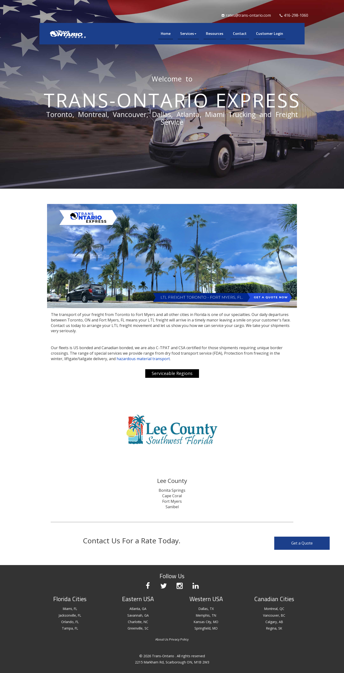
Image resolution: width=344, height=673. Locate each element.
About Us (161, 639)
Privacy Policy (179, 639)
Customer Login (269, 33)
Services (188, 33)
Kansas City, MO (206, 622)
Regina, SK (274, 628)
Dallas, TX (206, 608)
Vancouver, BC (274, 615)
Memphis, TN (206, 615)
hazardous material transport (143, 358)
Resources (214, 33)
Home (166, 33)
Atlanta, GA (137, 608)
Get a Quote (305, 543)
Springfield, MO (206, 628)
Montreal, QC (274, 608)
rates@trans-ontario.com (246, 15)
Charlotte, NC (138, 622)
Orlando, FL (70, 622)
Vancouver (129, 114)
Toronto (59, 114)
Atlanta (188, 114)
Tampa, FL (70, 628)
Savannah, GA (138, 615)
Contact (240, 33)
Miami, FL (70, 608)
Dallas (161, 114)
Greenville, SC (138, 628)
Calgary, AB (274, 622)
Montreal (92, 114)
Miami (215, 114)
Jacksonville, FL (70, 615)
